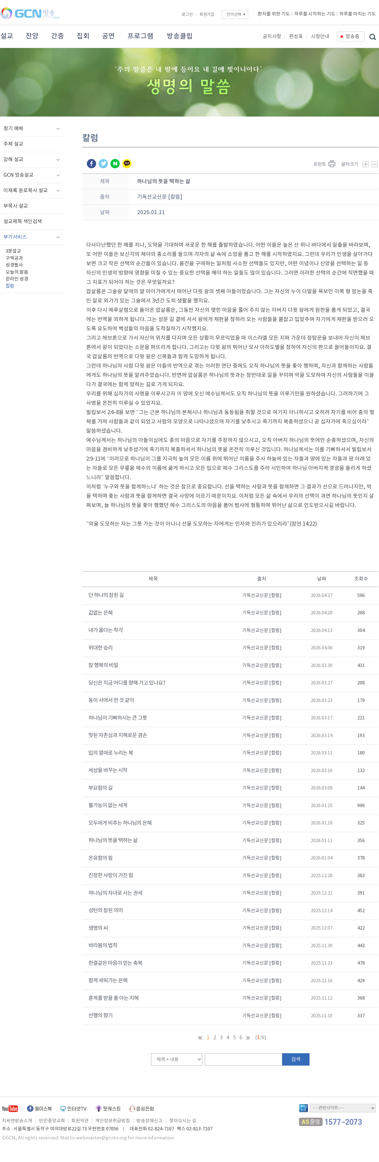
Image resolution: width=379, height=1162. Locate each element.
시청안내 (320, 36)
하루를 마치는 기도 (357, 14)
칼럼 (10, 286)
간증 (57, 36)
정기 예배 (13, 128)
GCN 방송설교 (18, 175)
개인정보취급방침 (112, 1121)
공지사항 (272, 36)
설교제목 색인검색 (22, 221)
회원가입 (206, 14)
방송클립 (180, 36)
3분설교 (13, 251)
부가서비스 (15, 237)
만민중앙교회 (52, 1121)
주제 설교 (13, 144)
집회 (83, 36)
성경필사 (14, 265)
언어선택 (233, 14)
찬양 (32, 36)
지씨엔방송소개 (17, 1121)
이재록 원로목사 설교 (25, 190)
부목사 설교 (15, 206)
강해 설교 (13, 159)
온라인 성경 (17, 279)
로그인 (187, 14)
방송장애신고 (149, 1121)
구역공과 (14, 258)
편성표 (296, 36)
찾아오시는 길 (182, 1121)
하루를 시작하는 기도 (314, 14)
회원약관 (80, 1121)
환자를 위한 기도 (274, 14)
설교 (6, 36)
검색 (296, 1059)
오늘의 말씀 (17, 272)
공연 (108, 36)
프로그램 (140, 36)
